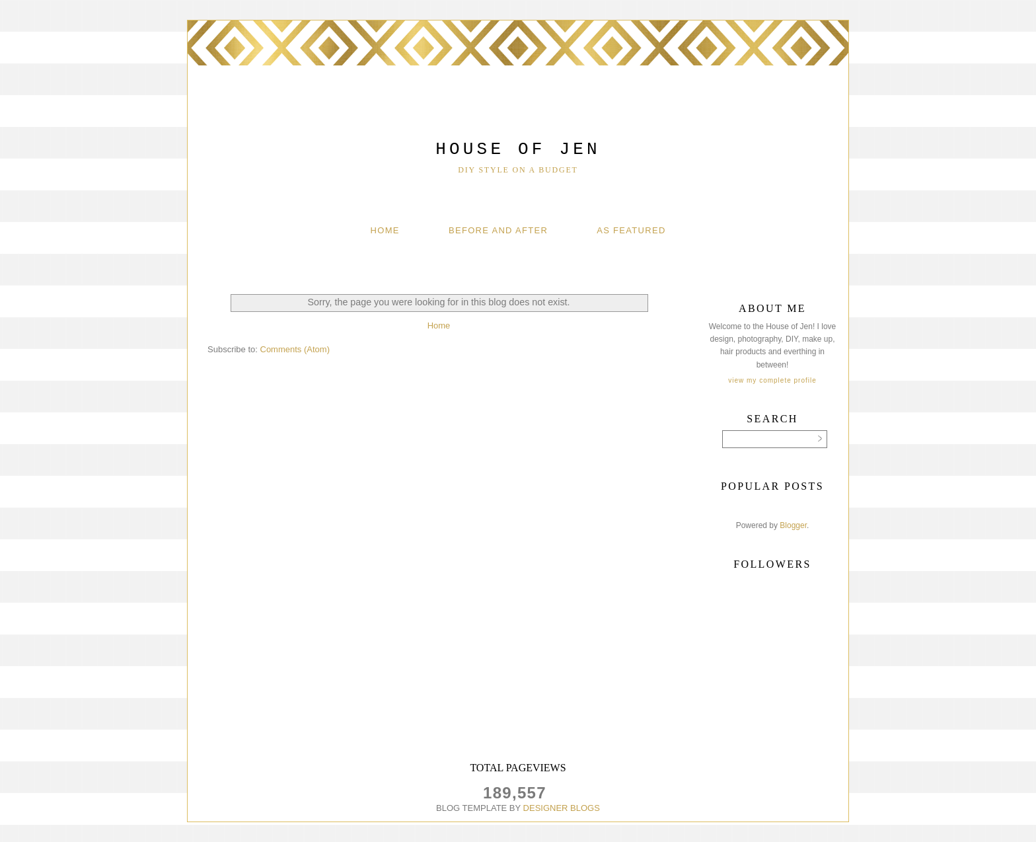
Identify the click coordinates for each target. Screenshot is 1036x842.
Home (385, 230)
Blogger (793, 525)
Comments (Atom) (295, 349)
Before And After (498, 230)
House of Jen (518, 149)
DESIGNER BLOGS (561, 808)
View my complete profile (772, 380)
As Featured (631, 230)
